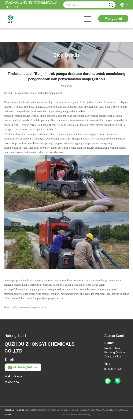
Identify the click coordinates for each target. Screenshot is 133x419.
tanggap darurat (53, 93)
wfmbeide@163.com (23, 367)
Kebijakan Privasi (9, 412)
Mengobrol (113, 19)
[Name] (111, 4)
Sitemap (20, 410)
